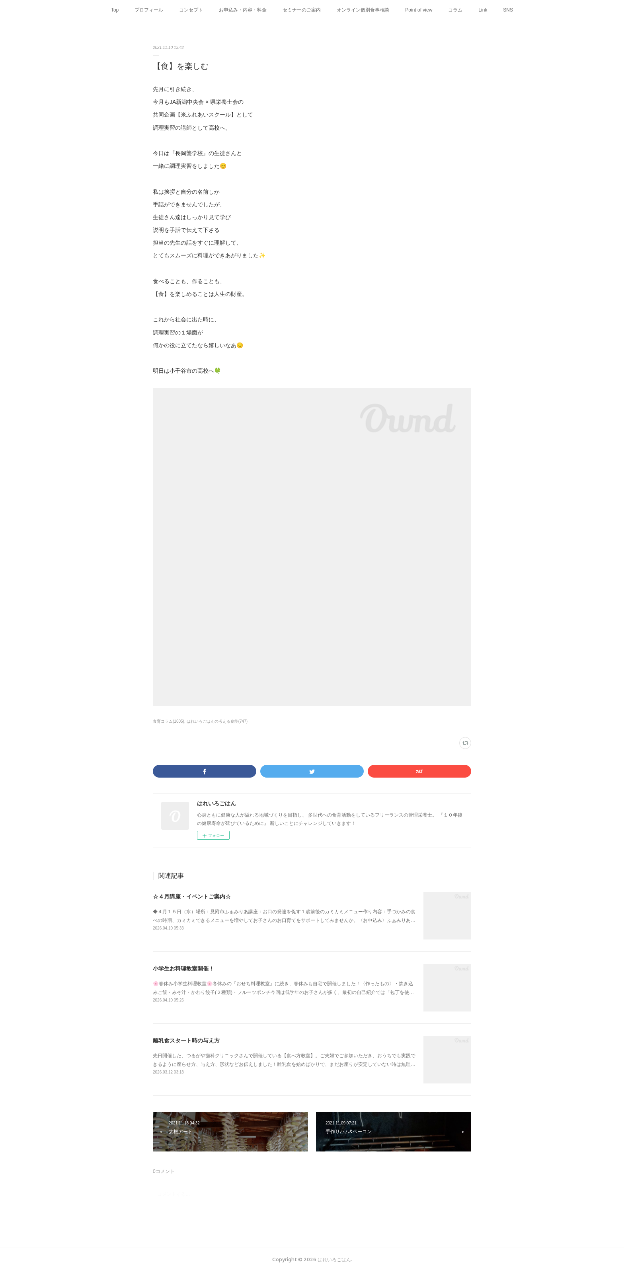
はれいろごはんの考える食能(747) (217, 721)
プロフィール (149, 10)
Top (115, 10)
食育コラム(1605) (168, 721)
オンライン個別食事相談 (363, 10)
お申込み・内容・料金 (243, 10)
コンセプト (191, 10)
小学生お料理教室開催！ (183, 968)
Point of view (418, 10)
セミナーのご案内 (302, 10)
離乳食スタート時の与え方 (186, 1040)
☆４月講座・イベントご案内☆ (192, 896)
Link (482, 10)
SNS (508, 10)
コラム (455, 10)
